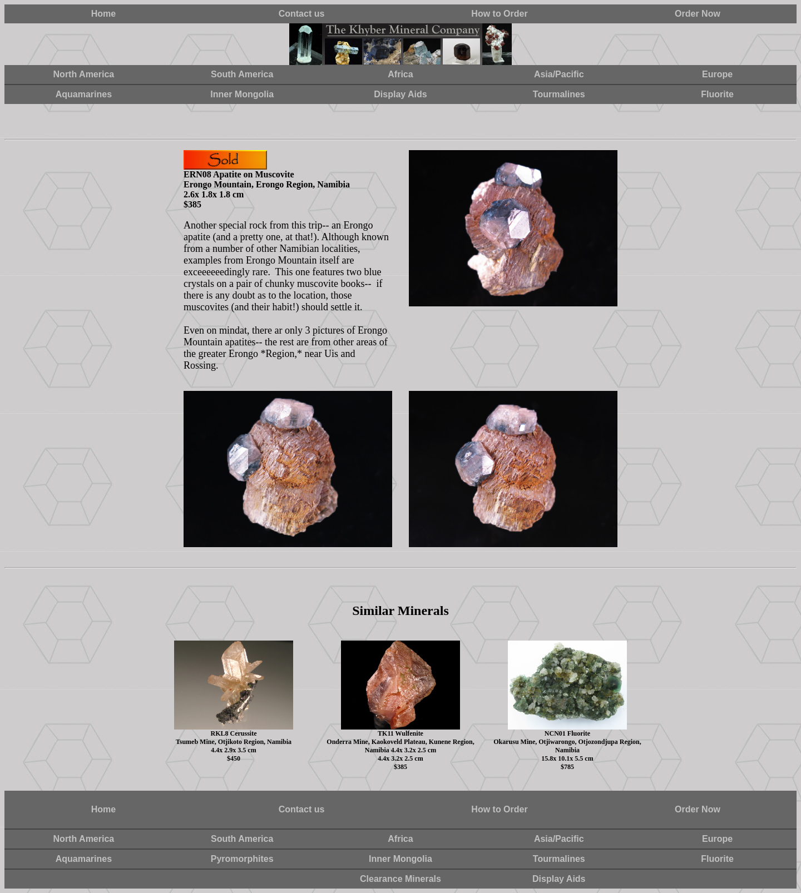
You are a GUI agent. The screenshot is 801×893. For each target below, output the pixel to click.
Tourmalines (559, 94)
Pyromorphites (242, 859)
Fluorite (717, 94)
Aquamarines (84, 94)
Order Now (697, 13)
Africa (400, 74)
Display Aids (400, 94)
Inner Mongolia (242, 94)
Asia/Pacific (559, 74)
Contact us (302, 13)
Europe (717, 74)
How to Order (499, 13)
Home (103, 13)
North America (84, 74)
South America (242, 74)
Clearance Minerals (400, 879)
